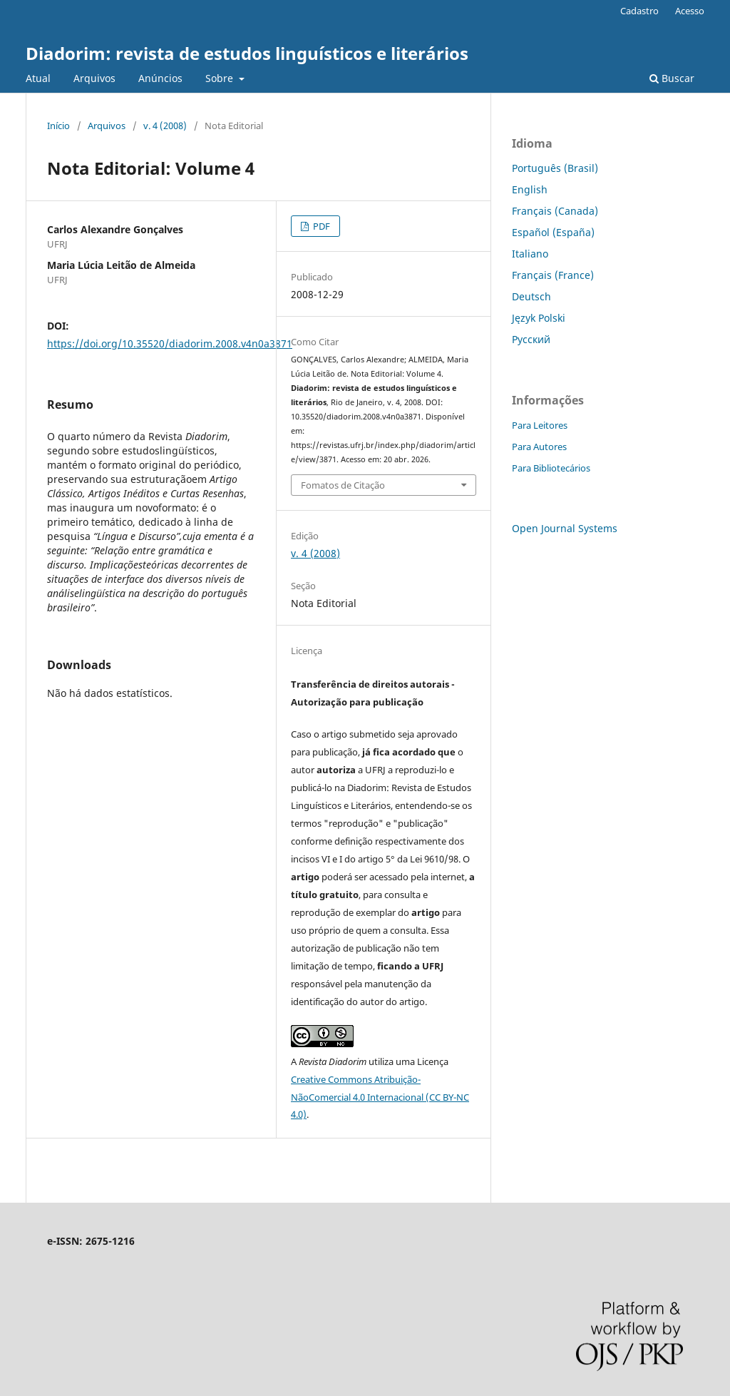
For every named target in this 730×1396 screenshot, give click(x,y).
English (530, 189)
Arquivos (94, 78)
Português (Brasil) (555, 168)
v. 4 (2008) (165, 125)
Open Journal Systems (564, 528)
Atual (38, 78)
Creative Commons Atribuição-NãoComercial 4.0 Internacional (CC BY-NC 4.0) (380, 1097)
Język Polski (538, 318)
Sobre (220, 78)
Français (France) (553, 275)
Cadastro (639, 10)
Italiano (530, 253)
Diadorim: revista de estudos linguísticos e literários (247, 53)
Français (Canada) (555, 211)
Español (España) (553, 232)
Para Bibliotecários (551, 468)
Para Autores (539, 446)
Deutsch (531, 296)
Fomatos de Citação (343, 485)
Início (58, 125)
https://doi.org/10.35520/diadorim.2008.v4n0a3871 (169, 343)
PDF (320, 226)
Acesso (689, 10)
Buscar (671, 78)
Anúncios (160, 78)
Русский (531, 339)
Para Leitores (539, 425)
